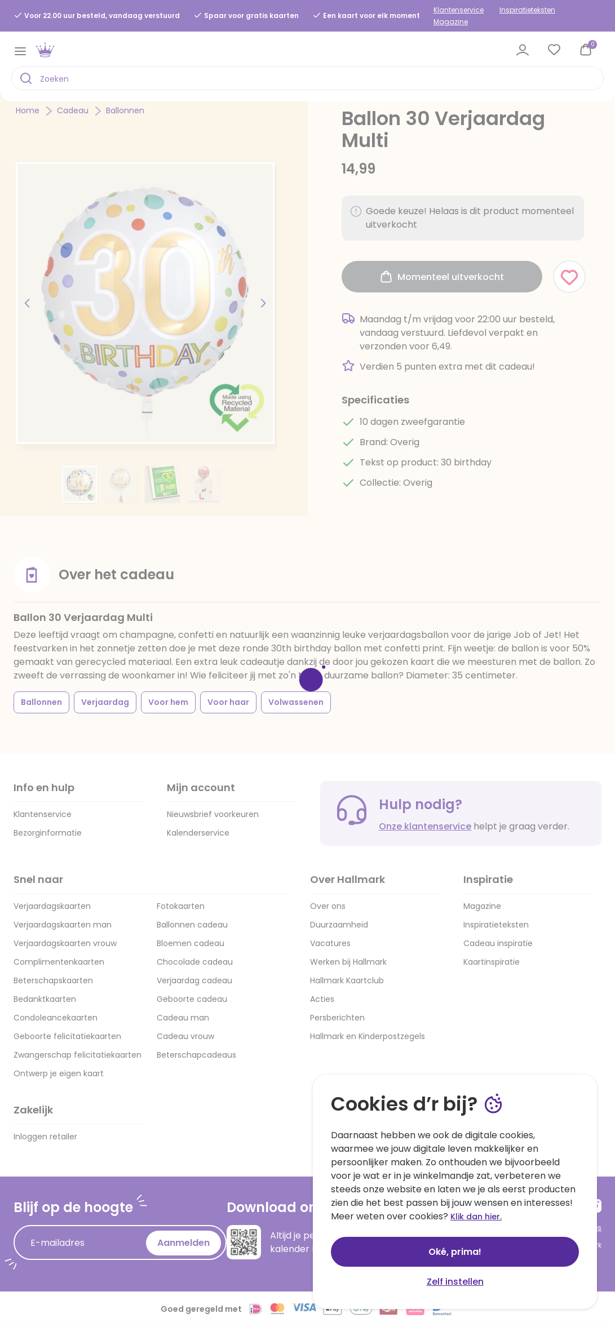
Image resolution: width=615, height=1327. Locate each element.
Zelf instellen (455, 1282)
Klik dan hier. (476, 1216)
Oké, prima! (454, 1251)
